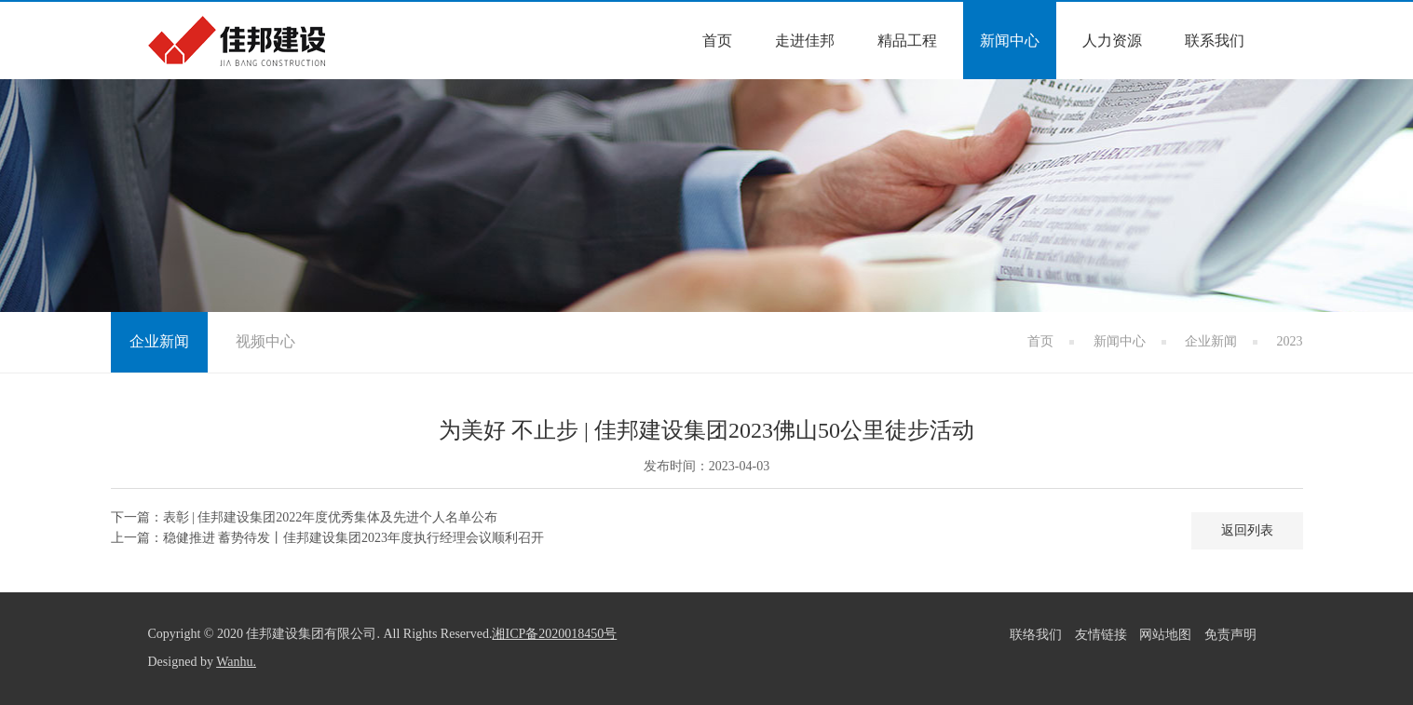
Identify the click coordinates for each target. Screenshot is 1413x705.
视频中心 (265, 341)
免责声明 (1230, 635)
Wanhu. (236, 662)
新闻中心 (1009, 40)
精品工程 (907, 40)
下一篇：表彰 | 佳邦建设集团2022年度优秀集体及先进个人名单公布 (304, 517)
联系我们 (1214, 40)
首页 (717, 40)
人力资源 (1112, 40)
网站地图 (1165, 635)
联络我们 (1036, 635)
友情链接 (1101, 635)
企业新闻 (1211, 341)
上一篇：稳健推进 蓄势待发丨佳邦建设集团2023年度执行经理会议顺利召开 (328, 538)
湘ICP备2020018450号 (554, 634)
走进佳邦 (805, 40)
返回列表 (1247, 530)
